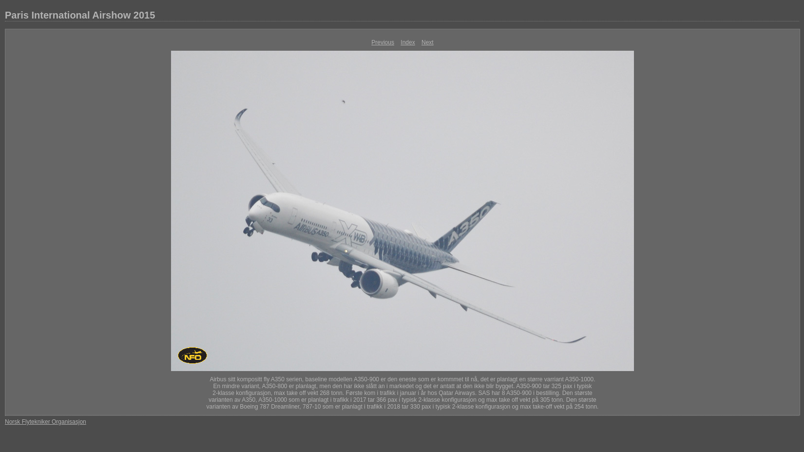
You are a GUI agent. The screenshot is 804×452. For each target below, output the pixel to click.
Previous (382, 42)
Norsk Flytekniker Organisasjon (45, 421)
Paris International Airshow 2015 (80, 15)
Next (427, 42)
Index (408, 42)
